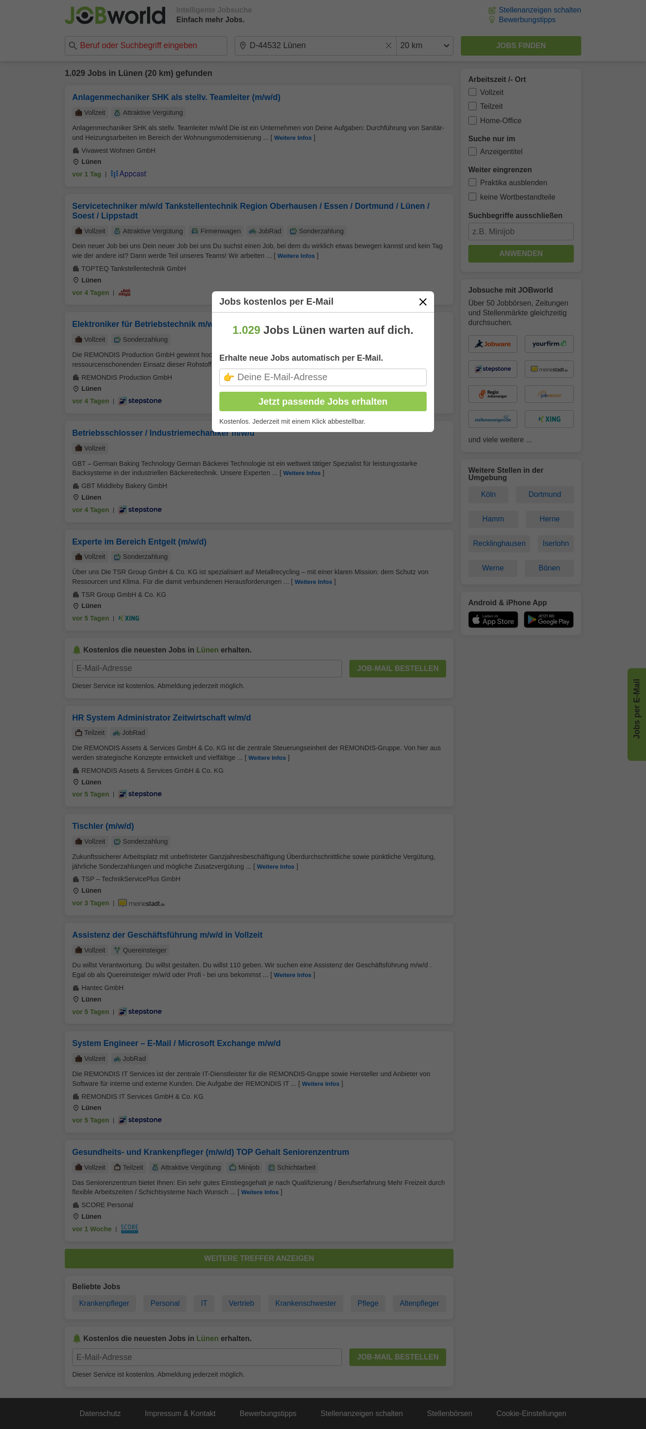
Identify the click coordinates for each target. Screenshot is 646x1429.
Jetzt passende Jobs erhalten (323, 401)
